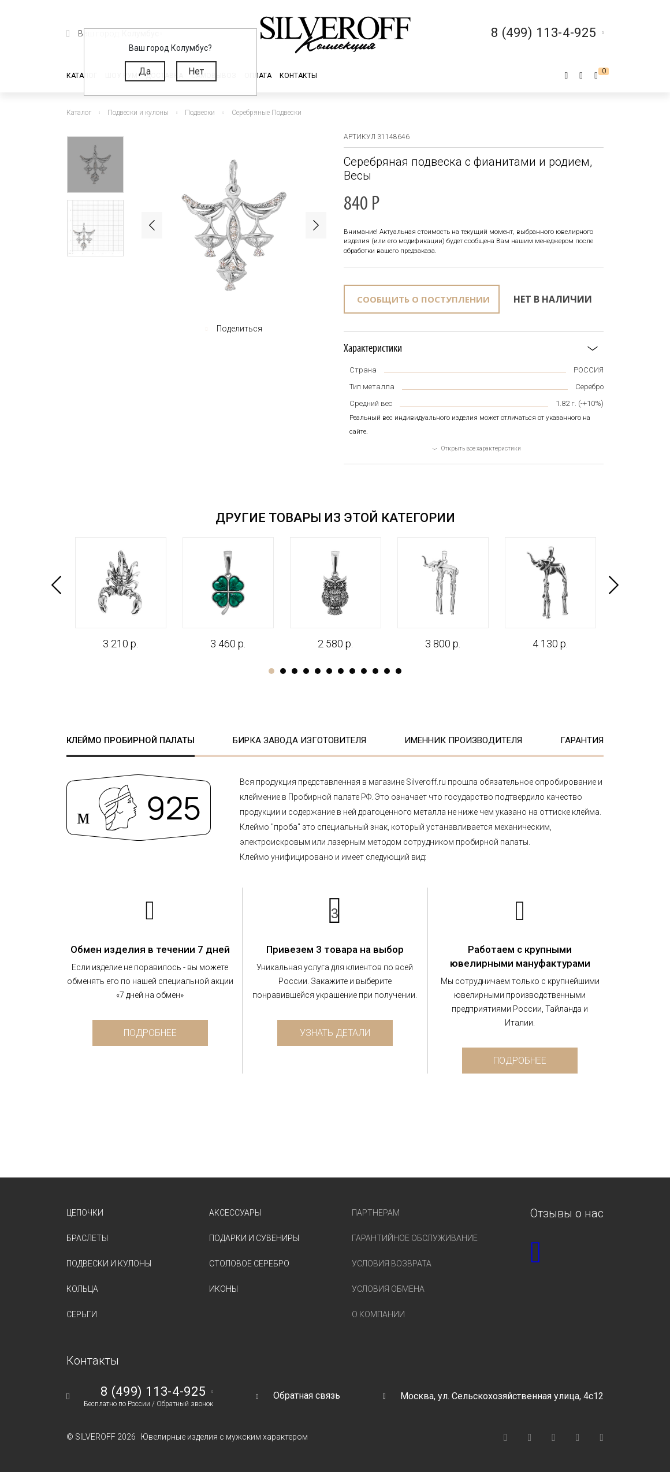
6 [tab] (329, 671)
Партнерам (376, 1212)
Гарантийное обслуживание (415, 1238)
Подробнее (150, 1032)
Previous (152, 225)
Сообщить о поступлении (423, 299)
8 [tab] (352, 671)
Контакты (298, 76)
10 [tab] (375, 671)
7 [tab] (341, 671)
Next (316, 225)
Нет (196, 71)
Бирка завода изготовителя (299, 740)
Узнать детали (335, 1032)
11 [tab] (387, 671)
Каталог (81, 76)
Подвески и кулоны (108, 1263)
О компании (378, 1314)
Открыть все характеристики (481, 448)
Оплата (257, 76)
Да (145, 71)
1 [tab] (271, 671)
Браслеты (87, 1238)
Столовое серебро (249, 1263)
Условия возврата (391, 1263)
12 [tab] (398, 671)
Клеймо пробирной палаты (130, 740)
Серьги (81, 1314)
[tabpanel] (120, 594)
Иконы (223, 1289)
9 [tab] (364, 671)
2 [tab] (283, 671)
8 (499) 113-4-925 (153, 1392)
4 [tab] (306, 671)
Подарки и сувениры (254, 1238)
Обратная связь (306, 1395)
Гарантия (582, 740)
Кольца (82, 1289)
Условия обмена (388, 1289)
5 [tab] (318, 671)
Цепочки (84, 1212)
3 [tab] (294, 671)
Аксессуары (235, 1212)
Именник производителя (463, 740)
